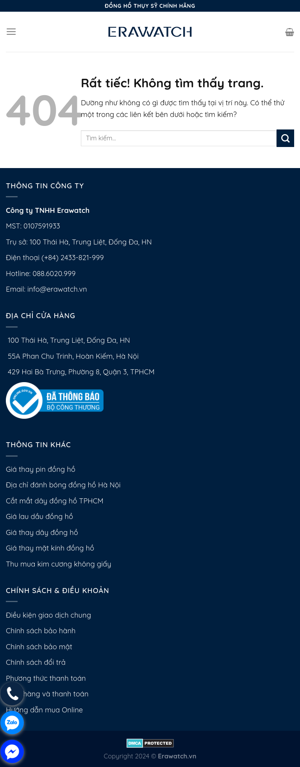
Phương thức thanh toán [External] (46, 678)
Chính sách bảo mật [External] (39, 646)
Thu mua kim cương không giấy (58, 564)
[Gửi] (285, 138)
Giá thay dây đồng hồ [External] (42, 532)
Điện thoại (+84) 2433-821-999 (55, 257)
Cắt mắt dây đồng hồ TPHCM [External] (55, 500)
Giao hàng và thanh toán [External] (47, 693)
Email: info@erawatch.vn (46, 289)
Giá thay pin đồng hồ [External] (40, 469)
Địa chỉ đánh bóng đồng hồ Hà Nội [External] (63, 484)
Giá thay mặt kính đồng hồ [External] (50, 548)
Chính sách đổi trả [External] (36, 662)
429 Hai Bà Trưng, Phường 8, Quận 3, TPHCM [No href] (80, 371)
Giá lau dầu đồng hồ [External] (39, 516)
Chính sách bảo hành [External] (40, 630)
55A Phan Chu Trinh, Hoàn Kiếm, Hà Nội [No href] (72, 356)
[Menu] (11, 32)
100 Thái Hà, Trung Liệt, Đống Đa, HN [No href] (68, 340)
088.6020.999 (53, 273)
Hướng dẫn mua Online (44, 709)
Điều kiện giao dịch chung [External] (48, 615)
